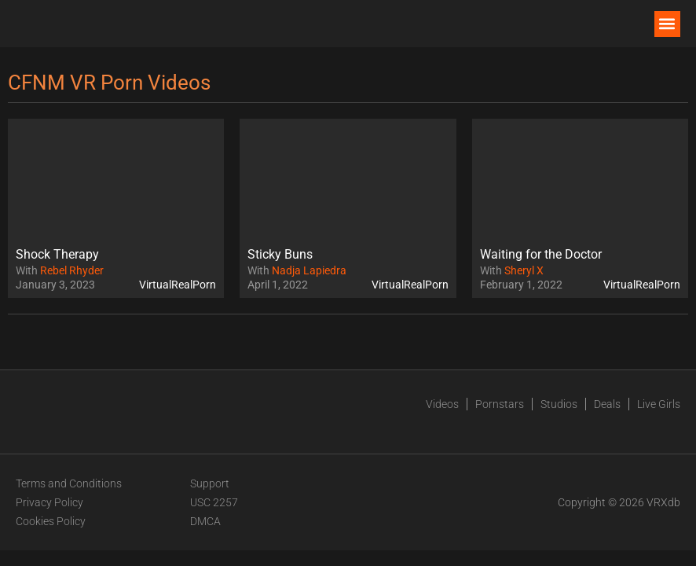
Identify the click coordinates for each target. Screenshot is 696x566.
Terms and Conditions (69, 483)
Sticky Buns (280, 254)
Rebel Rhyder (72, 270)
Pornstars (499, 404)
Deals (607, 404)
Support (209, 483)
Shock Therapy (57, 254)
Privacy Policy (49, 502)
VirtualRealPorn (177, 284)
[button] (667, 24)
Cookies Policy (51, 521)
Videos (442, 404)
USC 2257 (214, 502)
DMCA (205, 521)
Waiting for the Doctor (541, 254)
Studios (558, 404)
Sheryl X (524, 270)
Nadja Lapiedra (309, 270)
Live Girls (658, 404)
